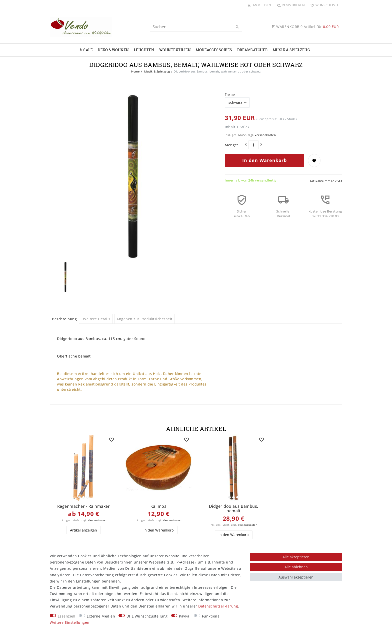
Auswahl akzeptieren (296, 577)
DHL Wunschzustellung (147, 616)
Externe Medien (101, 616)
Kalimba (158, 506)
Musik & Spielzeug (291, 50)
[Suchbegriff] (196, 27)
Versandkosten (265, 135)
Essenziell (67, 616)
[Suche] (237, 27)
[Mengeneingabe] (253, 144)
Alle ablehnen (296, 566)
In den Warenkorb (264, 160)
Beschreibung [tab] (64, 318)
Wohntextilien (175, 50)
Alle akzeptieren (296, 556)
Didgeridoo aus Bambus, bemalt (233, 508)
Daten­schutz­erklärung (218, 606)
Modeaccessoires (214, 50)
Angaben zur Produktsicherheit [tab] (144, 318)
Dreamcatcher (252, 50)
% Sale (86, 50)
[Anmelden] (260, 5)
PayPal (184, 616)
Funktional (211, 616)
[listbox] (83, 467)
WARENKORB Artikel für (305, 26)
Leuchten (144, 50)
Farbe (230, 94)
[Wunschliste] (323, 5)
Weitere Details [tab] (96, 318)
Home (135, 71)
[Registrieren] (290, 5)
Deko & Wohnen (113, 50)
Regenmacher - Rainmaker (83, 506)
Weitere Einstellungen (70, 622)
